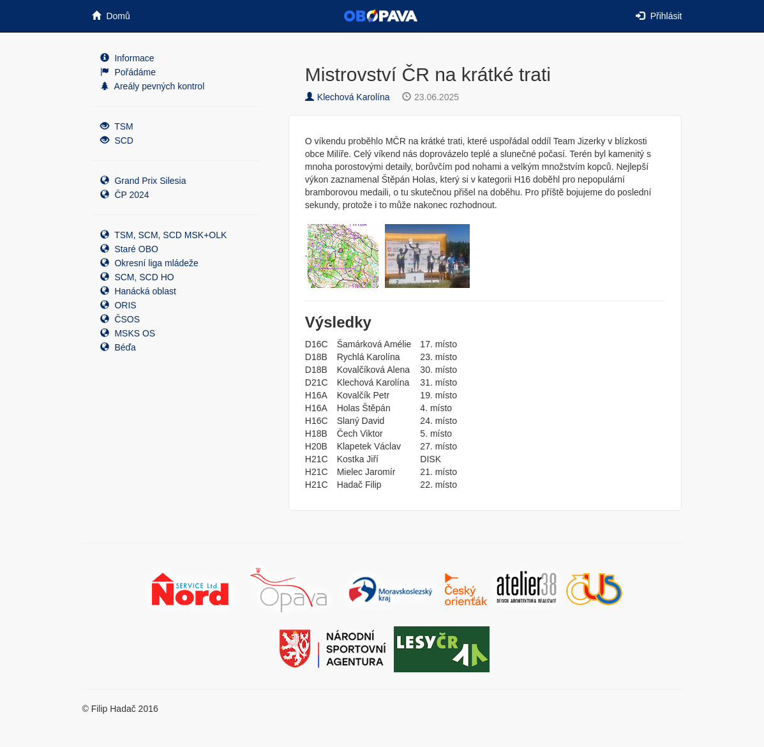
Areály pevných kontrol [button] (152, 86)
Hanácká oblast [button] (138, 291)
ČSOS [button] (120, 319)
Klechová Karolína (347, 97)
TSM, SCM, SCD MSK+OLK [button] (163, 235)
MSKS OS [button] (128, 333)
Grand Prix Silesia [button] (143, 181)
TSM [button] (116, 126)
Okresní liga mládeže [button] (149, 263)
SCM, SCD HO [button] (137, 277)
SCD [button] (116, 140)
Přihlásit (659, 16)
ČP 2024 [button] (124, 195)
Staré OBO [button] (129, 249)
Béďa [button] (118, 347)
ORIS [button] (118, 305)
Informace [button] (127, 58)
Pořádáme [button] (128, 72)
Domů (111, 16)
